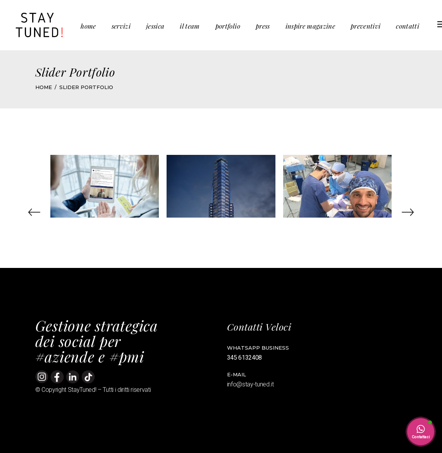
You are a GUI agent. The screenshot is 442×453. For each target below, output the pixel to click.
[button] (34, 212)
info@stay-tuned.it (251, 384)
